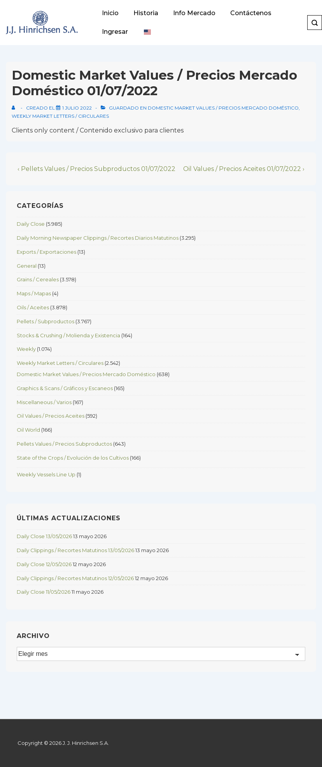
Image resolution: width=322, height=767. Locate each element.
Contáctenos (250, 13)
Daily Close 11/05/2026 (43, 592)
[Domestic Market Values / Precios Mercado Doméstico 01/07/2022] (77, 108)
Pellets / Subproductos (45, 321)
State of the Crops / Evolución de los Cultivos (73, 458)
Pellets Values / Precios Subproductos (64, 444)
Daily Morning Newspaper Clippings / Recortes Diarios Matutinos (97, 238)
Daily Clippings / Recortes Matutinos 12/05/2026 (75, 578)
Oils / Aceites (33, 307)
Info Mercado (194, 13)
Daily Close (31, 224)
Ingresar (115, 31)
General (27, 266)
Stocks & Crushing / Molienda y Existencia (68, 335)
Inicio (110, 13)
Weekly (26, 349)
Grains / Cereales (38, 279)
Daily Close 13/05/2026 (44, 536)
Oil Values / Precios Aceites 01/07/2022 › (243, 169)
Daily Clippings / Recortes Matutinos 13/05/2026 (75, 550)
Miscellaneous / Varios (44, 402)
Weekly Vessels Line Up (46, 474)
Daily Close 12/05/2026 (44, 564)
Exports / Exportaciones (46, 252)
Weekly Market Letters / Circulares (60, 116)
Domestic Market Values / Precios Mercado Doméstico (223, 108)
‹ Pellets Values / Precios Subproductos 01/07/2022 (96, 169)
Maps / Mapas (34, 293)
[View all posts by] (15, 108)
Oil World (28, 430)
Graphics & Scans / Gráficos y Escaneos (65, 388)
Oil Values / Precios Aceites (50, 416)
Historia (145, 13)
